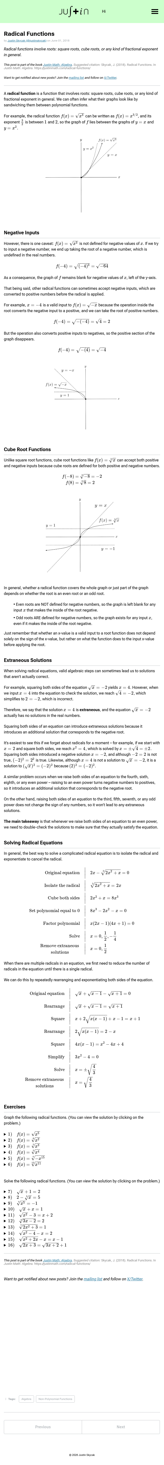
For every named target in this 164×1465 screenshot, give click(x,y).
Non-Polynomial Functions (55, 1399)
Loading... (82, 1335)
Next (121, 1427)
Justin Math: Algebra (57, 65)
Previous (43, 1427)
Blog (140, 11)
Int (108, 11)
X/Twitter (110, 77)
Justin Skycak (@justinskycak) (26, 40)
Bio (95, 11)
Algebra (26, 1399)
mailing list (76, 77)
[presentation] (72, 116)
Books (123, 11)
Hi (67, 11)
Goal (81, 11)
